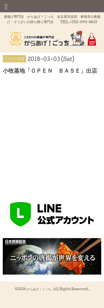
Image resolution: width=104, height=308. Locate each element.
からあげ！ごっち (39, 289)
